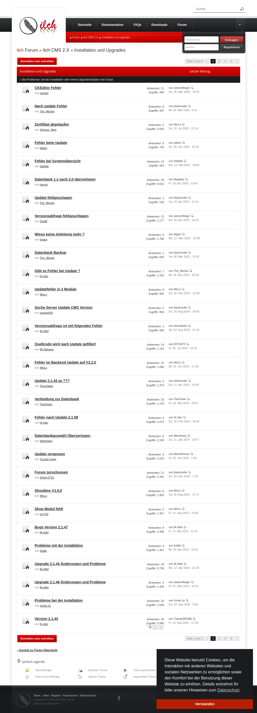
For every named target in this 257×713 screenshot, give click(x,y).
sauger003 (46, 312)
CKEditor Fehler (48, 88)
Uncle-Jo (45, 605)
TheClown (46, 404)
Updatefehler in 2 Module (55, 289)
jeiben (43, 147)
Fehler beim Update (51, 143)
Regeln (56, 695)
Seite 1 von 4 (195, 61)
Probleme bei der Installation (59, 600)
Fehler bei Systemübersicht (58, 161)
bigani (43, 239)
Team (36, 695)
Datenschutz (88, 695)
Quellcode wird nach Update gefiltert (65, 344)
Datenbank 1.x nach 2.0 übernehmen (65, 179)
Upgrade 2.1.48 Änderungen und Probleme (70, 582)
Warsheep (46, 440)
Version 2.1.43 (46, 619)
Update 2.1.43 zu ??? (52, 381)
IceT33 (44, 514)
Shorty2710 (47, 477)
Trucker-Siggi (48, 459)
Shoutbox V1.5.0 (48, 491)
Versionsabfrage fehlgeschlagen (62, 216)
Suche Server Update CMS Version (63, 307)
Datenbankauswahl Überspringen (62, 436)
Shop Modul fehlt (49, 509)
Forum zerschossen (51, 472)
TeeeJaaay (46, 385)
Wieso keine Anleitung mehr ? (60, 234)
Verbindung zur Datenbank (57, 399)
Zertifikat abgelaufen (52, 124)
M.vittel (44, 331)
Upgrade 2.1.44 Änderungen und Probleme (70, 564)
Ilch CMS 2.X (90, 37)
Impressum (70, 695)
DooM (43, 221)
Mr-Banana (46, 349)
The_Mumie (47, 111)
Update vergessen (50, 454)
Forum (76, 37)
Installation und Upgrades (116, 37)
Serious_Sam (48, 129)
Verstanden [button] (205, 704)
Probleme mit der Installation (59, 545)
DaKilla (44, 166)
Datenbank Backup (50, 253)
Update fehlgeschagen (53, 198)
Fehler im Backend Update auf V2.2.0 (65, 362)
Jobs (46, 695)
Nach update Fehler (51, 106)
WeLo (43, 294)
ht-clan (44, 276)
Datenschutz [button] (228, 690)
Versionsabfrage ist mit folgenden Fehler (69, 326)
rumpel (44, 93)
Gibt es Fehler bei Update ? (57, 271)
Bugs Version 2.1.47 (51, 527)
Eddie (43, 550)
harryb (44, 184)
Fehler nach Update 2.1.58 (56, 417)
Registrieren (232, 47)
